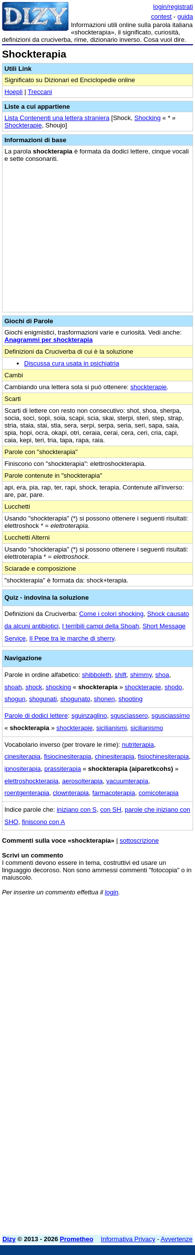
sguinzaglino (89, 715)
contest (161, 16)
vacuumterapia (127, 781)
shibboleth (96, 674)
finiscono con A (43, 822)
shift (121, 674)
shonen (104, 699)
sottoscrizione (139, 840)
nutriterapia (138, 744)
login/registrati (173, 6)
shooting (130, 699)
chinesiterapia (114, 756)
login (111, 892)
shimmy (141, 674)
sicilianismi (111, 728)
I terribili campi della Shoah (100, 626)
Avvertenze (177, 1239)
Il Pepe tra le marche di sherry (72, 638)
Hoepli (13, 91)
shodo (173, 687)
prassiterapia (62, 768)
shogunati (43, 699)
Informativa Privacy (128, 1239)
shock (34, 687)
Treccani (40, 91)
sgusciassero (129, 715)
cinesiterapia (22, 756)
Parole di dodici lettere (36, 715)
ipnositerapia (22, 768)
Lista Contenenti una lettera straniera (56, 118)
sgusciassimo (171, 715)
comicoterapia (159, 792)
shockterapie (148, 387)
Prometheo (77, 1239)
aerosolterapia (82, 781)
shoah (13, 687)
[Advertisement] (97, 1130)
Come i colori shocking (111, 613)
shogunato (76, 699)
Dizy (9, 1239)
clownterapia (71, 792)
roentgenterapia (26, 792)
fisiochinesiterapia (163, 756)
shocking (58, 687)
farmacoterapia (114, 792)
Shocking (147, 118)
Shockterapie (23, 125)
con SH (110, 809)
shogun (15, 699)
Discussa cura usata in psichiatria (71, 363)
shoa (162, 674)
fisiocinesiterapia (67, 756)
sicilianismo (146, 728)
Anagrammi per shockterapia (48, 339)
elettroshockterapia (31, 781)
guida (185, 16)
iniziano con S (77, 809)
